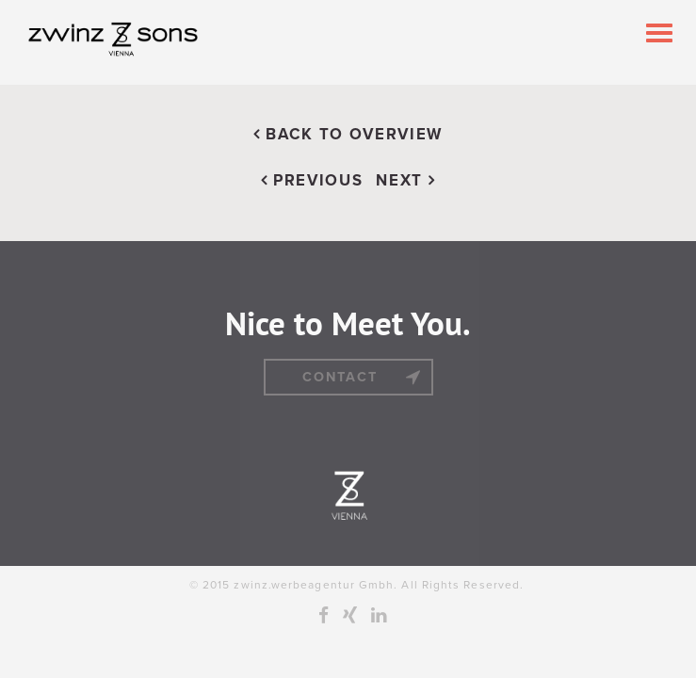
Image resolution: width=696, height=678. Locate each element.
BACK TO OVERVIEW (348, 134)
